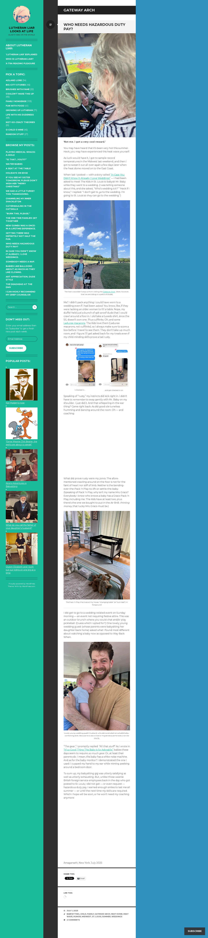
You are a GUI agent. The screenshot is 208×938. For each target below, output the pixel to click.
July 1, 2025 (72, 911)
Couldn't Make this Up (20, 93)
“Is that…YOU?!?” (16, 159)
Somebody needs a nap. (20, 261)
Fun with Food (15, 105)
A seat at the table (18, 168)
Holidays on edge (17, 173)
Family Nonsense (16, 101)
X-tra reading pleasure (20, 63)
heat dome (116, 914)
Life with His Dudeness (20, 114)
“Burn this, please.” (18, 213)
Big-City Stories (16, 85)
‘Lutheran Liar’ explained (21, 54)
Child (83, 914)
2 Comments (73, 920)
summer (106, 916)
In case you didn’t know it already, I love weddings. (21, 254)
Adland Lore (14, 80)
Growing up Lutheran (19, 110)
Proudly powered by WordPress (22, 584)
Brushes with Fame (17, 89)
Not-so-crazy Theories (20, 122)
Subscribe (16, 348)
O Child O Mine (14, 129)
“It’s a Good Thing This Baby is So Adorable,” (88, 749)
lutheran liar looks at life (22, 29)
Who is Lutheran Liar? (20, 59)
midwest (86, 916)
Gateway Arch (109, 292)
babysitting (73, 914)
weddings (117, 916)
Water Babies (14, 164)
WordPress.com (28, 586)
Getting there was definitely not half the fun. (20, 236)
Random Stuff (15, 134)
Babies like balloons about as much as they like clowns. (20, 269)
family (90, 914)
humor (77, 916)
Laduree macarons (74, 323)
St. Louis (96, 916)
